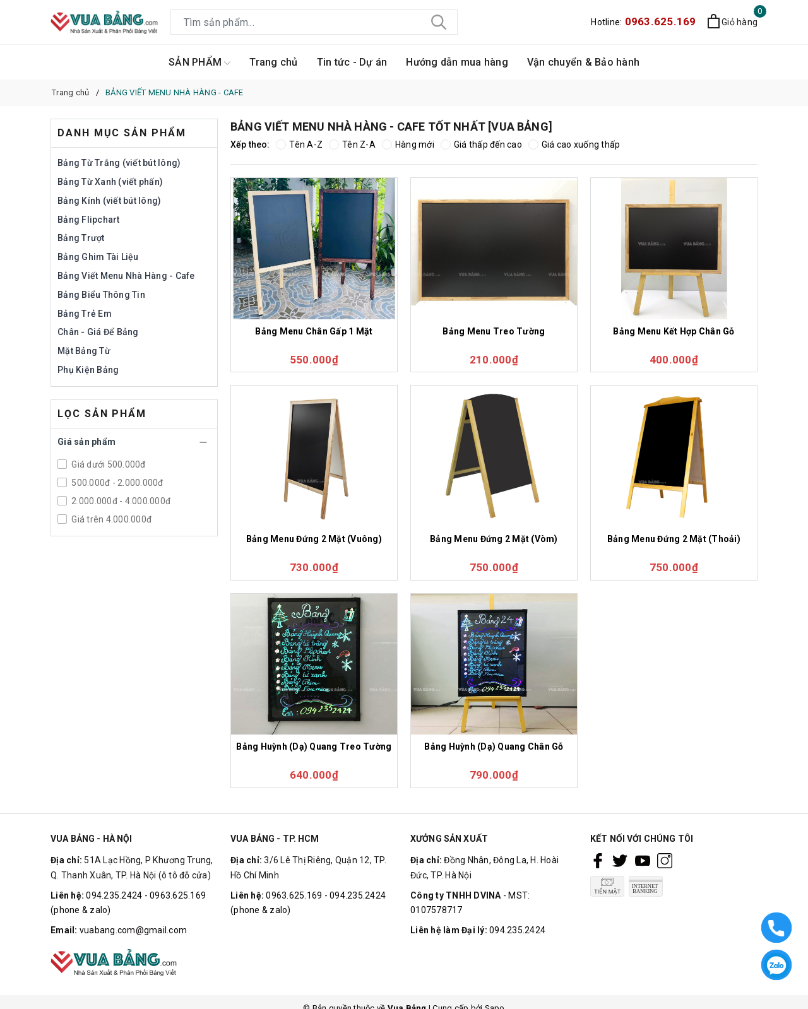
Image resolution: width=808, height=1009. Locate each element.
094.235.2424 (517, 930)
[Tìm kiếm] (438, 22)
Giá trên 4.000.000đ (110, 519)
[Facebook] (597, 860)
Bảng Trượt (81, 238)
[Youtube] (642, 860)
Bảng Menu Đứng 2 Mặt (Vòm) (494, 539)
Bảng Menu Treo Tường (494, 331)
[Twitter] (619, 860)
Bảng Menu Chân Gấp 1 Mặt (313, 331)
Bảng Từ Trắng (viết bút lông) (119, 163)
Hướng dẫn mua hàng (457, 62)
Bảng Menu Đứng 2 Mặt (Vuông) (314, 539)
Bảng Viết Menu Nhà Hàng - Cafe (126, 276)
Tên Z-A (352, 144)
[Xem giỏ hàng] (733, 23)
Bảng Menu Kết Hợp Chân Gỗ (673, 331)
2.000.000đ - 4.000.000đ (119, 501)
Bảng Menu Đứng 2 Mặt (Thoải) (673, 539)
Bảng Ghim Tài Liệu (98, 257)
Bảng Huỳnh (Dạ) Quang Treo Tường (313, 746)
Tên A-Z (299, 144)
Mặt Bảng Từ (83, 351)
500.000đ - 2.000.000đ (116, 483)
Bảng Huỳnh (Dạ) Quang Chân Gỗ (493, 746)
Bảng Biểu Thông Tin (101, 295)
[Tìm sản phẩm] (314, 22)
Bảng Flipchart (88, 220)
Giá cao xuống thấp (574, 144)
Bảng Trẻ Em (84, 314)
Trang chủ (273, 62)
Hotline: (643, 22)
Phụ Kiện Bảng (88, 370)
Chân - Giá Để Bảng (98, 332)
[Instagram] (664, 860)
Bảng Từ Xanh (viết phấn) (110, 182)
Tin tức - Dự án (352, 62)
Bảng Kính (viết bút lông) (109, 201)
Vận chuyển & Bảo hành (583, 62)
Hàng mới (408, 144)
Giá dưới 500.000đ (107, 464)
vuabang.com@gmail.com (133, 930)
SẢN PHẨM (199, 62)
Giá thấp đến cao (481, 144)
